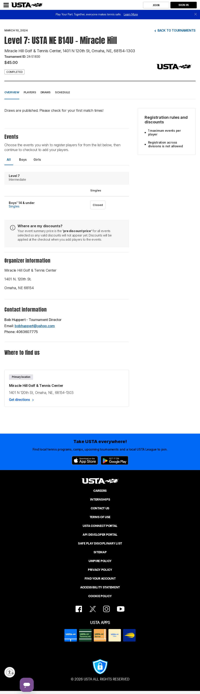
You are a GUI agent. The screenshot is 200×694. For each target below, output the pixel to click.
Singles (14, 206)
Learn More (131, 14)
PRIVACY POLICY (100, 570)
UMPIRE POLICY (100, 561)
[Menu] (6, 5)
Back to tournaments (177, 30)
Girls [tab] (37, 159)
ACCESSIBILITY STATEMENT (100, 587)
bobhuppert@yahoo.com (35, 326)
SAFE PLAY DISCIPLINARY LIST (100, 543)
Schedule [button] (62, 92)
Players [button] (30, 92)
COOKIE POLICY (100, 596)
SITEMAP (100, 552)
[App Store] (85, 460)
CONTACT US (100, 508)
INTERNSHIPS (100, 499)
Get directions (19, 400)
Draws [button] (46, 92)
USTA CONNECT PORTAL (100, 526)
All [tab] (9, 159)
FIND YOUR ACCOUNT (100, 578)
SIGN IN (184, 5)
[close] (195, 14)
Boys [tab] (23, 159)
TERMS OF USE (100, 517)
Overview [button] (11, 92)
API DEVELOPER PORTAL (100, 535)
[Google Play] (114, 460)
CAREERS (100, 491)
